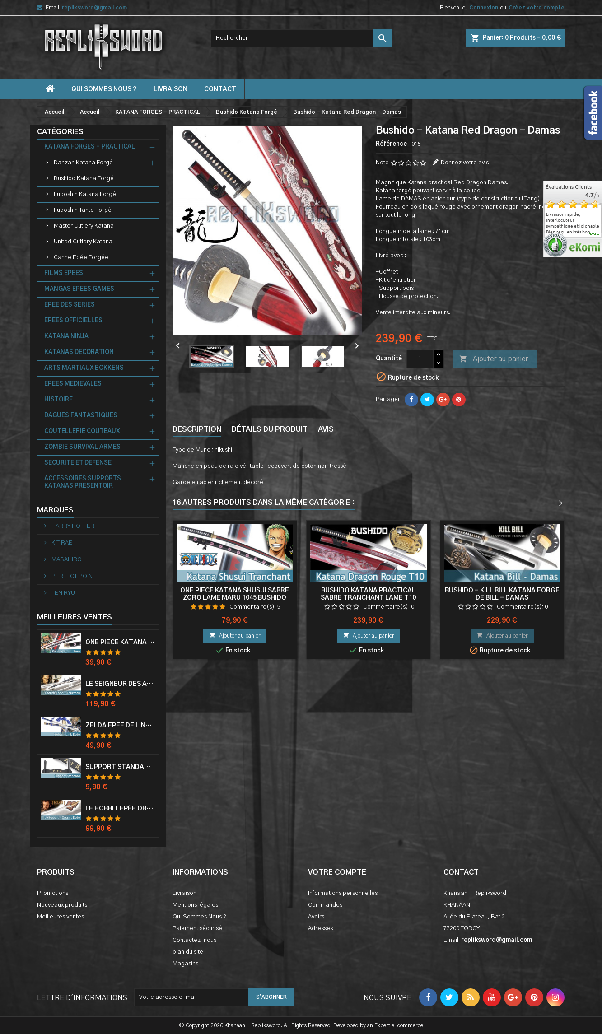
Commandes (325, 905)
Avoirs (316, 917)
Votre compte (337, 872)
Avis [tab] (326, 429)
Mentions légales (195, 905)
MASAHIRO (66, 560)
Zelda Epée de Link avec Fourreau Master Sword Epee (120, 725)
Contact (461, 872)
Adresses (320, 929)
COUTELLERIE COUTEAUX (82, 431)
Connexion (483, 7)
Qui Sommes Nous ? (104, 89)
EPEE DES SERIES (69, 305)
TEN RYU (62, 593)
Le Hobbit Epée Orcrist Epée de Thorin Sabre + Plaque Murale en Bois (120, 809)
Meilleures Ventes (74, 617)
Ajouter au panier (493, 359)
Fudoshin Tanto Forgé (83, 210)
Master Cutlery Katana (84, 226)
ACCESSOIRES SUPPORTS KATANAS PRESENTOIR (82, 482)
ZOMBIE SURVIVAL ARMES (82, 447)
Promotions (52, 893)
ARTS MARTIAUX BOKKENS (84, 368)
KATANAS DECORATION (79, 352)
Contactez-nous (194, 940)
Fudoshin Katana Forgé (85, 194)
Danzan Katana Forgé (83, 163)
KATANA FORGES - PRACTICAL (89, 147)
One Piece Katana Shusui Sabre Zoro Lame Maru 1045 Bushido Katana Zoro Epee (234, 597)
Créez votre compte (537, 7)
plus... (593, 234)
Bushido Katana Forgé (84, 179)
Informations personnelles (343, 893)
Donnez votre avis (465, 163)
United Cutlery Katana (83, 242)
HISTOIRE (58, 400)
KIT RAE (61, 543)
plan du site (188, 952)
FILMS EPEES (63, 273)
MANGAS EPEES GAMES (79, 289)
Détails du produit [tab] (270, 429)
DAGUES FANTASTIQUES (80, 416)
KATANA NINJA (66, 337)
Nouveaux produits (62, 905)
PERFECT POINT (73, 576)
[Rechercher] (301, 38)
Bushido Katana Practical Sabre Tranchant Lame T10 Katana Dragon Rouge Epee (368, 597)
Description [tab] (197, 429)
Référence (391, 144)
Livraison (170, 89)
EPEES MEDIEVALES (73, 384)
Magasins (185, 964)
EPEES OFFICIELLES (73, 321)
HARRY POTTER (72, 526)
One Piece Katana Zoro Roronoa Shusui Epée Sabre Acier (120, 642)
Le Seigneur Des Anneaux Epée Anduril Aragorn (120, 684)
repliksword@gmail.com (94, 7)
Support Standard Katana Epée (120, 767)
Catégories (60, 131)
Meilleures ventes (60, 917)
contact (220, 89)
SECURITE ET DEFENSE (78, 463)
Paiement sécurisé (197, 929)
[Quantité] (420, 359)
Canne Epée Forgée (81, 258)
